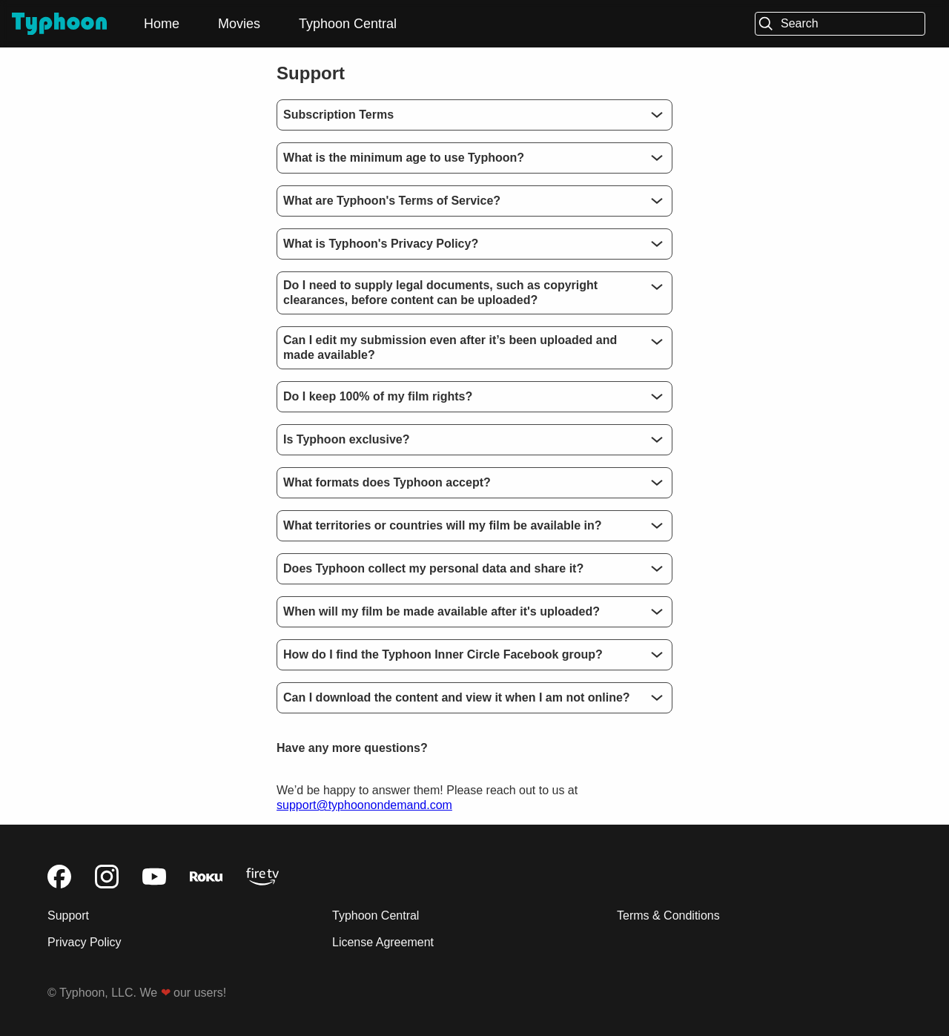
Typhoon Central (348, 23)
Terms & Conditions (668, 915)
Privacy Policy (84, 942)
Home (161, 23)
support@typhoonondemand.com (364, 805)
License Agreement (383, 942)
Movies (239, 23)
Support (68, 915)
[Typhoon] (59, 24)
